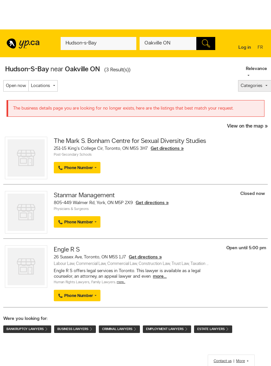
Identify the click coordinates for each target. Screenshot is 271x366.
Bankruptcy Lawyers (27, 329)
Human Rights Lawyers (71, 282)
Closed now (253, 193)
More (240, 361)
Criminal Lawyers (119, 329)
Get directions (165, 148)
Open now (16, 85)
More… (121, 282)
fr (261, 48)
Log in (244, 47)
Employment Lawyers (167, 329)
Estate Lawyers (213, 329)
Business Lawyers (75, 329)
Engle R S (67, 250)
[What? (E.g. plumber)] (98, 43)
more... (160, 276)
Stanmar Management (84, 195)
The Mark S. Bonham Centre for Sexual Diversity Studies (130, 141)
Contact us (223, 361)
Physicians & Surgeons (71, 209)
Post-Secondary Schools (73, 155)
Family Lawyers (103, 282)
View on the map (245, 126)
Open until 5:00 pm (246, 248)
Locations (40, 85)
